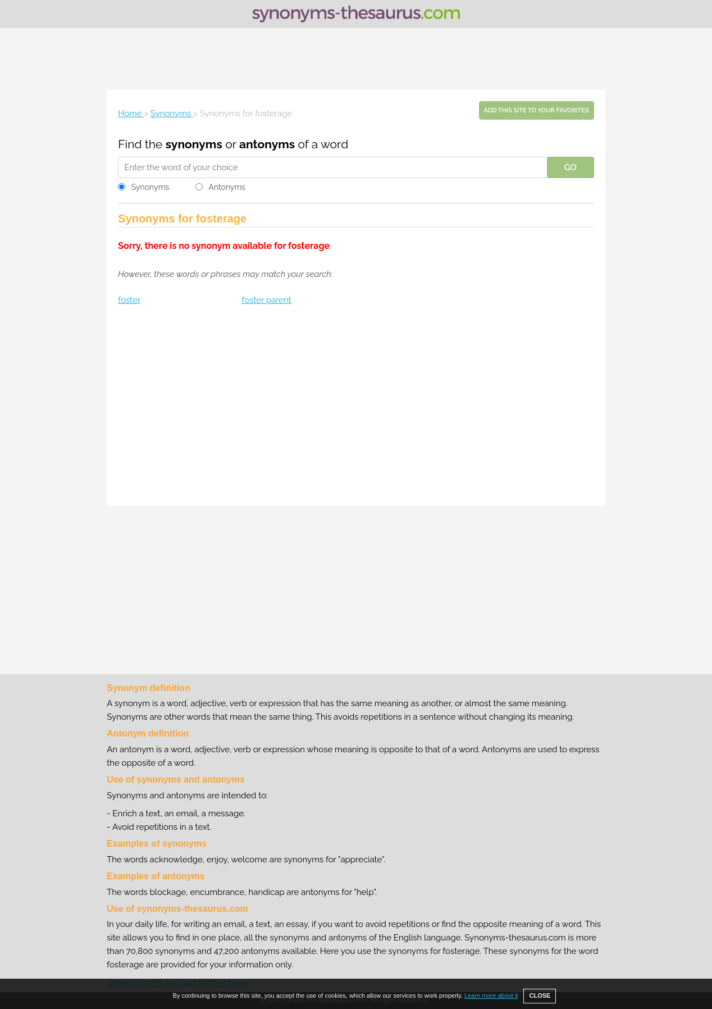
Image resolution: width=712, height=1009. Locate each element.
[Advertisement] (356, 59)
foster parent (266, 300)
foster (129, 300)
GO (570, 167)
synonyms (194, 144)
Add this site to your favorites (536, 110)
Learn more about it (491, 995)
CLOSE (539, 995)
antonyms (267, 144)
